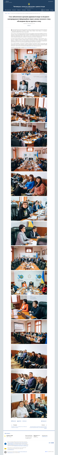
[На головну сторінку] (29, 5)
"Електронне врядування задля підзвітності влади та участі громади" (16, 444)
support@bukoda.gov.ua (10, 449)
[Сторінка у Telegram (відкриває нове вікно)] (45, 10)
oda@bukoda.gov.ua (44, 436)
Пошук (52, 10)
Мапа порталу (7, 433)
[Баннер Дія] (42, 10)
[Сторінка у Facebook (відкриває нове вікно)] (44, 10)
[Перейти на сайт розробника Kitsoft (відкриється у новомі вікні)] (46, 451)
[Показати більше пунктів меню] (36, 10)
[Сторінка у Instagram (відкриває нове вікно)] (46, 10)
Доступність (51, 1)
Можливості (29, 25)
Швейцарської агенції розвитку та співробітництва (21, 445)
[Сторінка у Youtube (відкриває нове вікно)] (48, 10)
